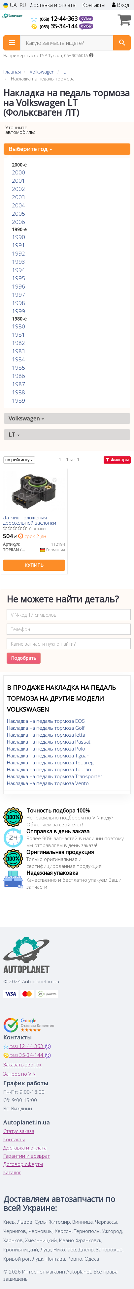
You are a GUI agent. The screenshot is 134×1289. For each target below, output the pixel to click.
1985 (18, 367)
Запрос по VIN (19, 1073)
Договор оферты (23, 1164)
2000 (18, 172)
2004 (18, 205)
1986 (18, 376)
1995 (18, 278)
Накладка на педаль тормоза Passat (48, 741)
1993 (18, 261)
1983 (18, 351)
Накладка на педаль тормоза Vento (48, 783)
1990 (18, 237)
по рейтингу (19, 460)
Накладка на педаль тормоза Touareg (50, 762)
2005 (18, 213)
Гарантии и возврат (26, 1155)
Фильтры (117, 460)
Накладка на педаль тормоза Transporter (54, 776)
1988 (18, 392)
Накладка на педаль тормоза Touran (49, 769)
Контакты (93, 5)
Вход (120, 5)
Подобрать (23, 658)
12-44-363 (55, 18)
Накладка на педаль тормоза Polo (46, 748)
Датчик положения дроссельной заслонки (29, 520)
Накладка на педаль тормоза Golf (45, 727)
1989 (18, 400)
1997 (18, 294)
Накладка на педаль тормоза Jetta (46, 734)
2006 (18, 222)
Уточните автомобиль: (20, 129)
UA (10, 5)
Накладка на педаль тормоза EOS (46, 721)
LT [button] (14, 434)
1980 (18, 326)
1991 (18, 245)
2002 (18, 189)
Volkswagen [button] (26, 418)
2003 (18, 197)
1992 (18, 253)
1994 (18, 270)
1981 (18, 334)
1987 (18, 384)
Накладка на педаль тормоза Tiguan (48, 755)
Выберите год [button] (30, 149)
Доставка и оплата (53, 5)
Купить (34, 565)
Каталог (12, 1172)
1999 (18, 311)
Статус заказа (18, 1131)
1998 (18, 303)
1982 (18, 343)
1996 (18, 286)
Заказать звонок (22, 1064)
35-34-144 (55, 26)
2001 (18, 180)
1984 (18, 359)
